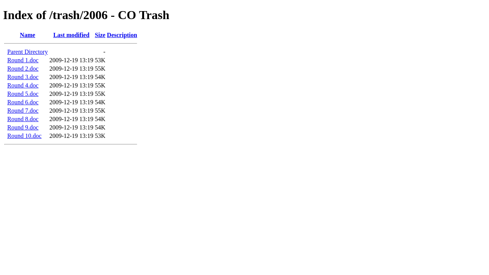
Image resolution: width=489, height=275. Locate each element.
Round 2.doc (23, 68)
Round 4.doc (23, 85)
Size (100, 35)
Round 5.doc (23, 94)
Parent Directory (27, 52)
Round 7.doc (23, 110)
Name (27, 35)
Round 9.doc (23, 127)
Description (122, 35)
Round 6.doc (23, 102)
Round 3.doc (23, 77)
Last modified (71, 35)
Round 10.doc (24, 136)
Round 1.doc (23, 60)
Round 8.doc (23, 119)
